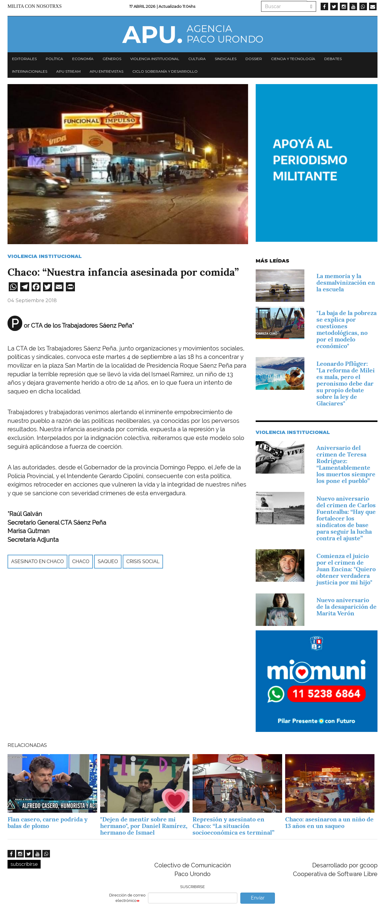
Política (54, 58)
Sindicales (225, 58)
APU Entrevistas (106, 71)
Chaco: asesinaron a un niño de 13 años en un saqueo (329, 822)
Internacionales (29, 71)
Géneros (112, 58)
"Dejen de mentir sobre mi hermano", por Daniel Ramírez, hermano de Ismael (143, 825)
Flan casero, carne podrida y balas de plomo (48, 822)
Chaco (80, 561)
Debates (333, 58)
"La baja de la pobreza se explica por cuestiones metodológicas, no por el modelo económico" (346, 329)
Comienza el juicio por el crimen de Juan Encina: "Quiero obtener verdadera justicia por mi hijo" (346, 569)
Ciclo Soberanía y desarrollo (165, 71)
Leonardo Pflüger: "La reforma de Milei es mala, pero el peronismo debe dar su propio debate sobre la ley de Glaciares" (345, 383)
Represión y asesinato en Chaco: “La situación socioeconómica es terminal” (233, 825)
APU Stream (68, 71)
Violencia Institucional (45, 256)
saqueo (108, 561)
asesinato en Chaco (37, 561)
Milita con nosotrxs (35, 6)
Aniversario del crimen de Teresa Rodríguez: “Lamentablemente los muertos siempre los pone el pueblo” (345, 464)
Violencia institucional (154, 58)
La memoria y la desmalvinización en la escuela (345, 282)
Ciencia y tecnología (293, 58)
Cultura (197, 58)
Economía (83, 58)
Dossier (253, 58)
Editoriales (24, 58)
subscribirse (24, 864)
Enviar (258, 898)
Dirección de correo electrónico (127, 898)
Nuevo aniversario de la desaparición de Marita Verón (346, 606)
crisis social (142, 561)
